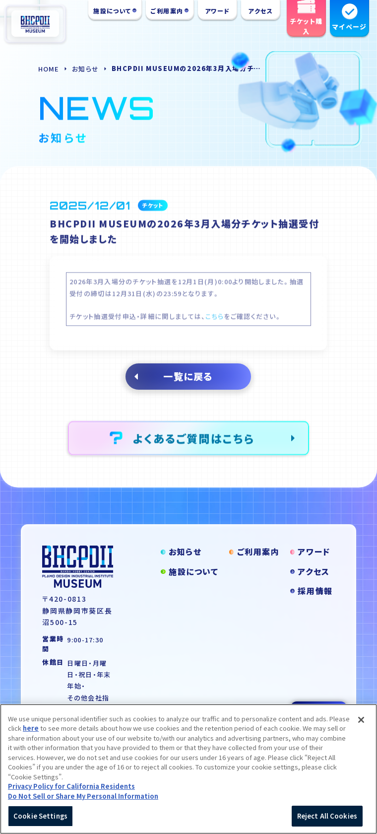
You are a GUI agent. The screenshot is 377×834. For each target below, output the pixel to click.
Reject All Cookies (327, 822)
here (31, 734)
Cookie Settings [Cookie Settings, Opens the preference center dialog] (40, 822)
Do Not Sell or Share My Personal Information (83, 801)
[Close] (361, 725)
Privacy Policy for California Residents (71, 792)
